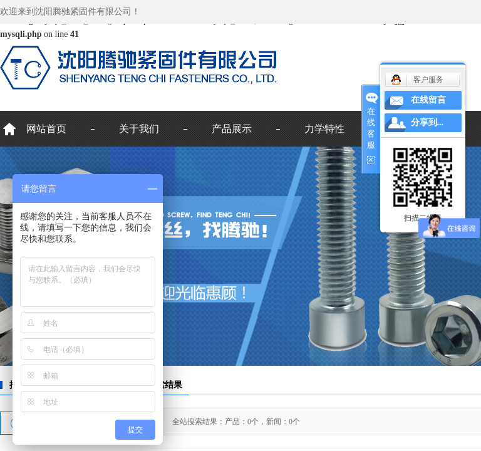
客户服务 (428, 79)
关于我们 (139, 128)
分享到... (427, 122)
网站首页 (46, 128)
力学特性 (324, 128)
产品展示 (232, 128)
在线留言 (428, 100)
